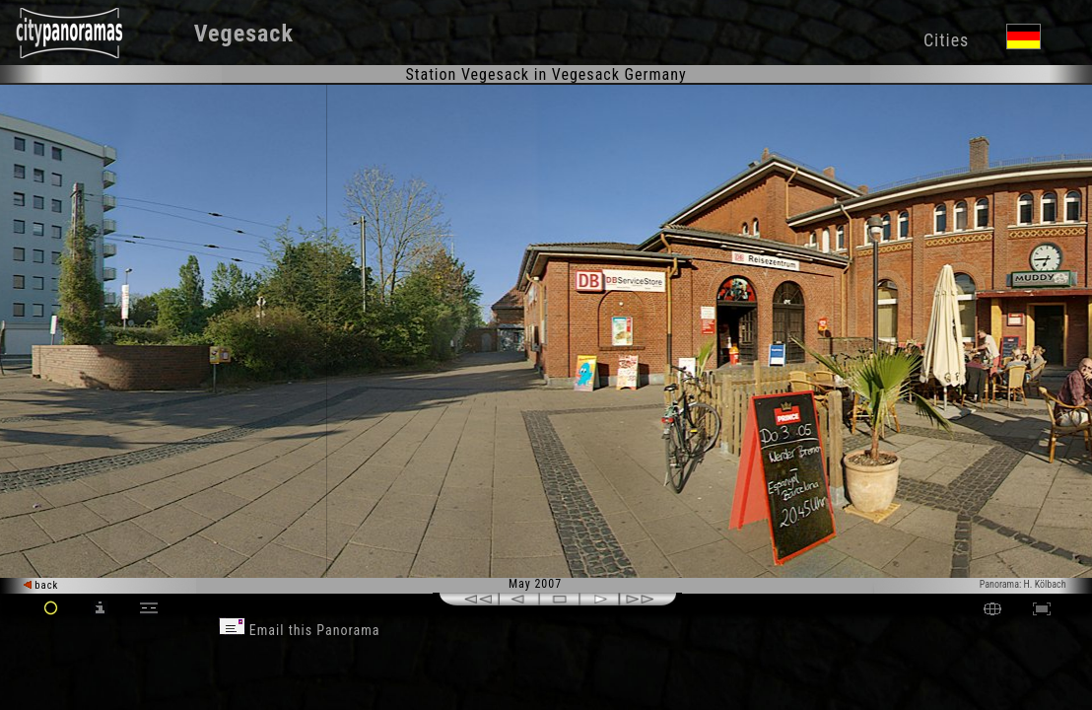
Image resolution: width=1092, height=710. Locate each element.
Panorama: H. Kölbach (1023, 584)
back (41, 585)
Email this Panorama (299, 630)
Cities (946, 40)
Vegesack (244, 33)
